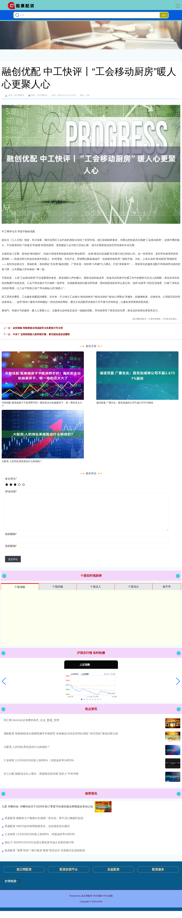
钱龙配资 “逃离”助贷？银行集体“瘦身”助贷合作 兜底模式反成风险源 (45, 850)
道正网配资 (24, 869)
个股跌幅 (57, 586)
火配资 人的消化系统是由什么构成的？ (27, 746)
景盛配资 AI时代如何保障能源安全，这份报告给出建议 (37, 826)
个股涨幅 (19, 587)
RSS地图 (97, 896)
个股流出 (133, 586)
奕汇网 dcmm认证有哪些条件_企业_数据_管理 (31, 720)
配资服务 (158, 869)
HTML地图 (107, 896)
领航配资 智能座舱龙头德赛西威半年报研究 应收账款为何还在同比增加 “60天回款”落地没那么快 (61, 733)
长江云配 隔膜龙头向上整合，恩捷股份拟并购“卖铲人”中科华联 (41, 773)
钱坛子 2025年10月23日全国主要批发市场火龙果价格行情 (39, 842)
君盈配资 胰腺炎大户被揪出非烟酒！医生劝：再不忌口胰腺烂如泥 (44, 818)
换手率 (167, 586)
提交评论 (13, 559)
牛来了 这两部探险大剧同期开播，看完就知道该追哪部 (41, 334)
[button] (4, 681)
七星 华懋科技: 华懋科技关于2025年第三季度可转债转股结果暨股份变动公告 (47, 806)
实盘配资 (113, 869)
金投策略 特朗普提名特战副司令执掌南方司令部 (38, 328)
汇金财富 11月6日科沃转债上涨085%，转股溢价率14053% (39, 760)
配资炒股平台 (69, 869)
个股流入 (95, 586)
